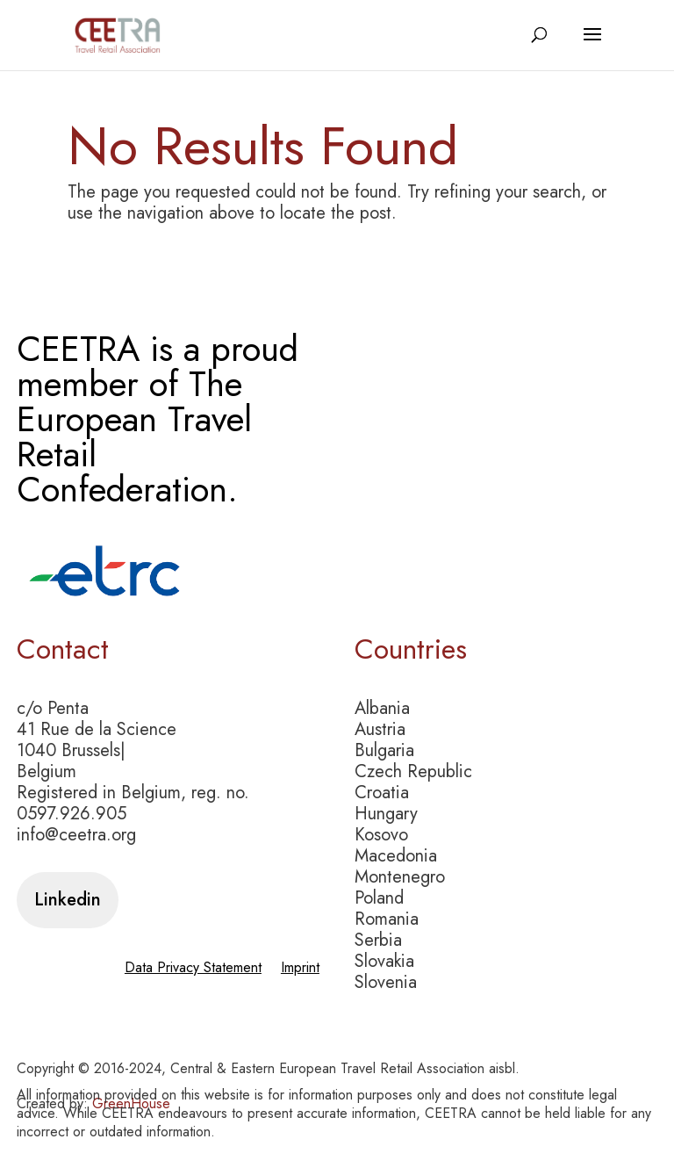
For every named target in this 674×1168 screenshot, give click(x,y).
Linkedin (67, 899)
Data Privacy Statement (193, 969)
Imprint (300, 969)
